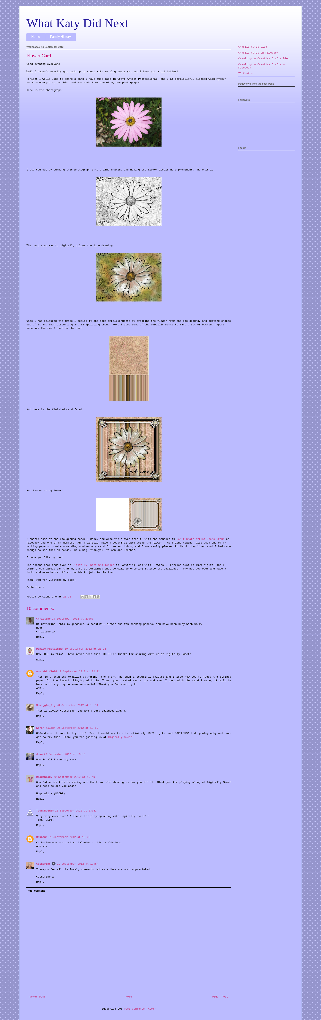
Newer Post (37, 996)
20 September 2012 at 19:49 (74, 777)
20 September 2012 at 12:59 (77, 728)
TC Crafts (245, 73)
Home (35, 36)
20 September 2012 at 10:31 (77, 705)
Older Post (220, 996)
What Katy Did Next (77, 23)
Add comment (36, 890)
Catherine (43, 863)
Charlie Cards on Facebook (258, 52)
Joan (39, 754)
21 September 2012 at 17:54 (77, 863)
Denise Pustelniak (49, 648)
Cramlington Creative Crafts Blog (263, 58)
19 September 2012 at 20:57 (72, 618)
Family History (60, 36)
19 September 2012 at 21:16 (85, 648)
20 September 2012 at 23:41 (76, 810)
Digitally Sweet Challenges (93, 565)
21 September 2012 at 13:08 (69, 837)
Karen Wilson (45, 728)
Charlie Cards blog (252, 46)
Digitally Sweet (120, 737)
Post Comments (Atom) (140, 1008)
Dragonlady (44, 777)
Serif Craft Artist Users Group (200, 539)
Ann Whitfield (46, 671)
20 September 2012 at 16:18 (64, 754)
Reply (40, 637)
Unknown (41, 837)
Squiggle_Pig (45, 705)
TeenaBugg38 (45, 810)
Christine (43, 618)
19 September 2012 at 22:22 (79, 671)
